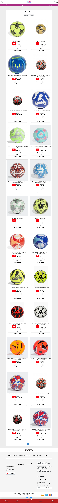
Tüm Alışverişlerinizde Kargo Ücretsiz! (22, 5)
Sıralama (32, 15)
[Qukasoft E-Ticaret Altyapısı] (29, 498)
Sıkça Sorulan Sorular (25, 455)
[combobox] (7, 473)
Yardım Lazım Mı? (13, 455)
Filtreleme (26, 15)
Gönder (12, 473)
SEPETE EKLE (17, 50)
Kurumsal (10, 463)
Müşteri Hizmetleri (41, 455)
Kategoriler (31, 463)
